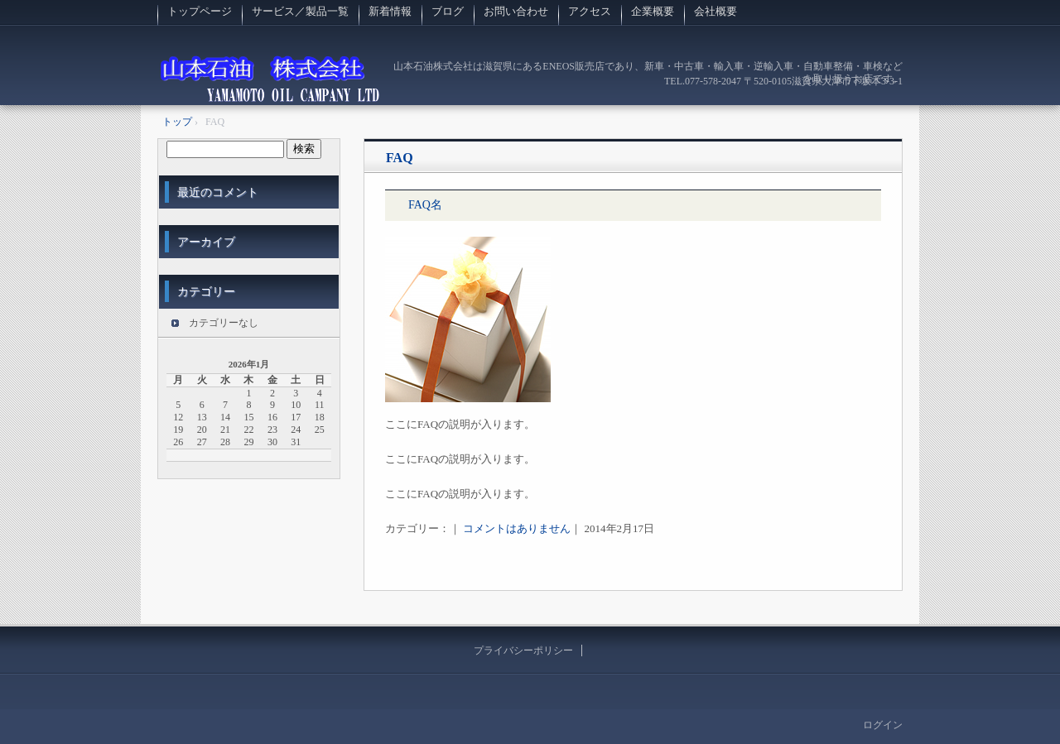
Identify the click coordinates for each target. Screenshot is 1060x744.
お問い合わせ (516, 11)
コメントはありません (517, 528)
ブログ (447, 11)
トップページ (199, 11)
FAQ (399, 158)
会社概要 (715, 11)
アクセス (589, 11)
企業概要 (652, 11)
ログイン (883, 725)
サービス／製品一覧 (300, 11)
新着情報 (390, 11)
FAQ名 (425, 205)
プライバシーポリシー (523, 650)
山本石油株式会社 (270, 78)
